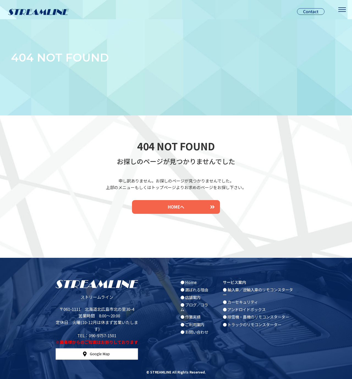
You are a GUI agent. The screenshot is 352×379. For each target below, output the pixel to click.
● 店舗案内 (190, 297)
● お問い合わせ (194, 332)
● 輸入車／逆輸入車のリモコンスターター (258, 292)
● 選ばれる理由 (194, 289)
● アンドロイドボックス (244, 309)
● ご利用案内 (192, 324)
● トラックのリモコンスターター (252, 324)
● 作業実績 (190, 317)
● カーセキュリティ (240, 302)
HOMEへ (191, 207)
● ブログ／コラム (194, 307)
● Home (188, 282)
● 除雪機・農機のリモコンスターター (256, 317)
